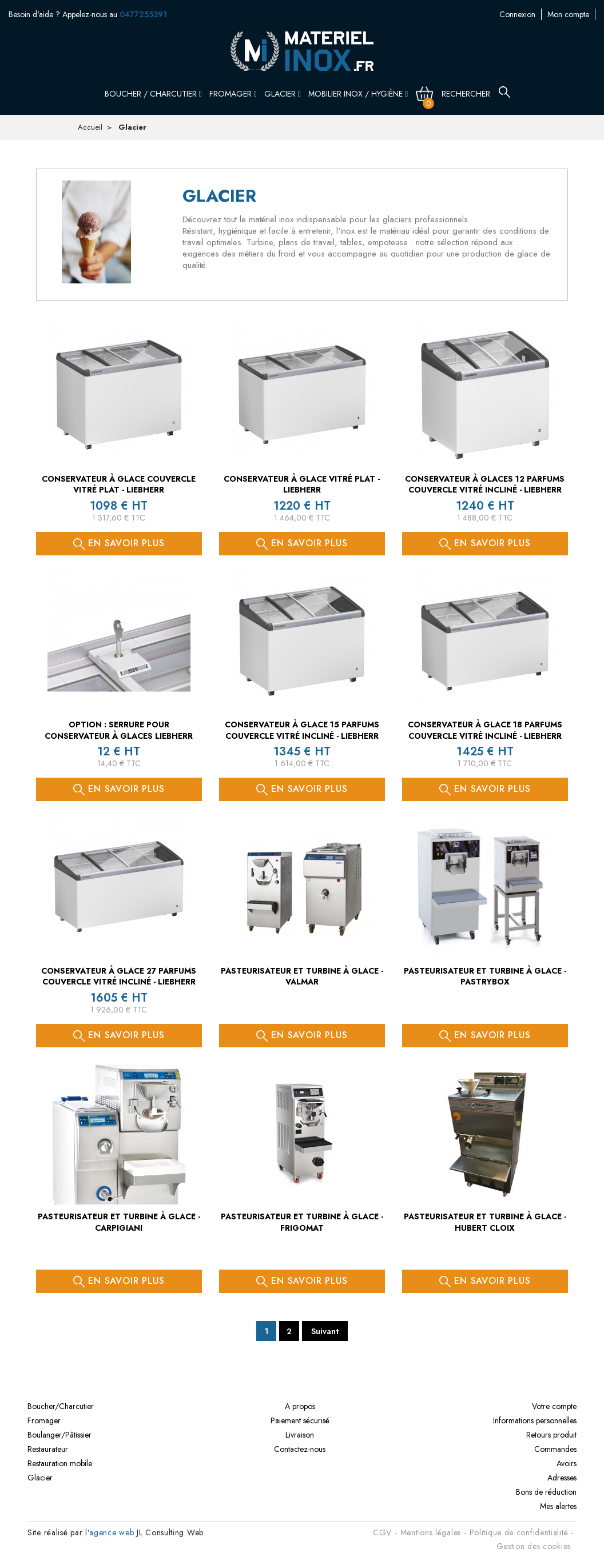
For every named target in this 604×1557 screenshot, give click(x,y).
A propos (300, 1406)
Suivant (325, 1331)
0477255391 (143, 14)
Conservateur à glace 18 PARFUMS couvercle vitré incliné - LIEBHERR (485, 730)
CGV (382, 1532)
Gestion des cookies (533, 1546)
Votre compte (554, 1406)
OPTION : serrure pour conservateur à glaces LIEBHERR (119, 730)
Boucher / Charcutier (153, 93)
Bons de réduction (546, 1492)
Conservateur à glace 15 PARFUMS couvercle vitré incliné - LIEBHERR (302, 730)
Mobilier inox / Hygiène (358, 93)
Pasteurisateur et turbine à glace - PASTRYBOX (485, 976)
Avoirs (567, 1463)
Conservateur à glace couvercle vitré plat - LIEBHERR (119, 484)
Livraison (299, 1434)
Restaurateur (47, 1449)
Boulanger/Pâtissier (59, 1434)
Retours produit (551, 1434)
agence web (111, 1532)
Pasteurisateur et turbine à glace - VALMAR (302, 976)
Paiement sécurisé (300, 1420)
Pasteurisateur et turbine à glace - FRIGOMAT (302, 1222)
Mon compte (511, 14)
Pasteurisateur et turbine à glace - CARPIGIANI (119, 1222)
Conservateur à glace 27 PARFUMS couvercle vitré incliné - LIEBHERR (118, 976)
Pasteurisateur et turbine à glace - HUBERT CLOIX (485, 1222)
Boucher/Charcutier (60, 1406)
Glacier (282, 93)
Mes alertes (558, 1506)
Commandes (555, 1449)
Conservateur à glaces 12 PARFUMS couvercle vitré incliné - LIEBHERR (485, 484)
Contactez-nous (569, 14)
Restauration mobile (59, 1463)
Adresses (562, 1477)
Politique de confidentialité (519, 1532)
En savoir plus (118, 543)
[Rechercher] (473, 93)
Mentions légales (430, 1532)
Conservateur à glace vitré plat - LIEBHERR (302, 484)
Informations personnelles (535, 1420)
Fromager (233, 93)
